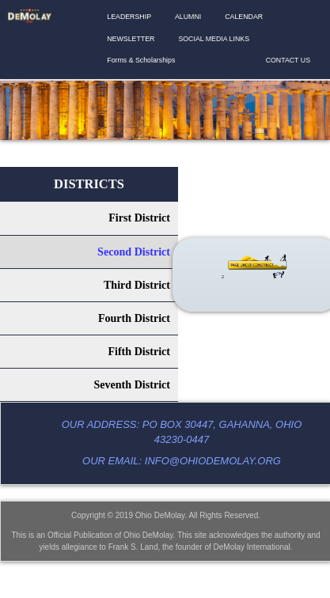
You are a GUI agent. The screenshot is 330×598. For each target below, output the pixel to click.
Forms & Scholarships (141, 60)
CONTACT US (288, 60)
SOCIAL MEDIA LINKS (213, 39)
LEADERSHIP (129, 17)
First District (139, 217)
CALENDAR (244, 17)
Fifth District (139, 351)
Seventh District (131, 384)
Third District (137, 284)
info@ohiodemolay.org (213, 461)
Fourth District (134, 318)
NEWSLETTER (130, 39)
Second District (133, 251)
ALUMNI (188, 17)
